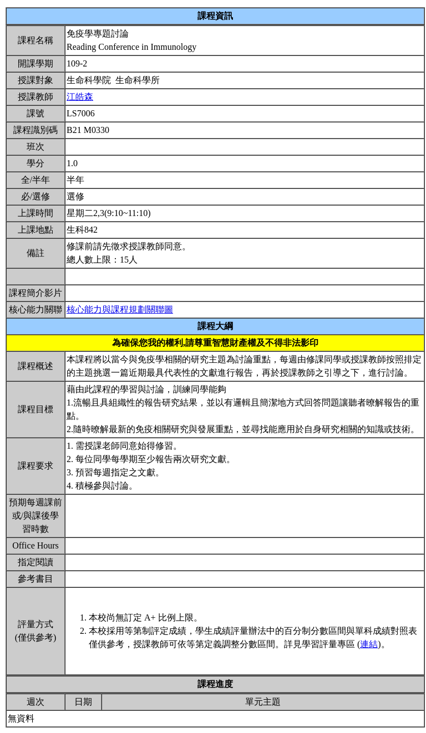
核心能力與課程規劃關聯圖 (120, 309)
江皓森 (80, 96)
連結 (369, 644)
